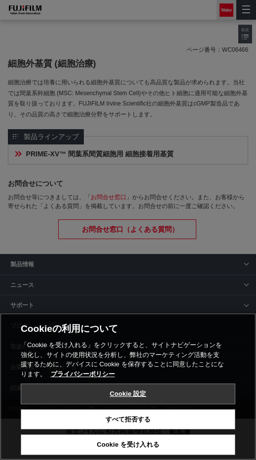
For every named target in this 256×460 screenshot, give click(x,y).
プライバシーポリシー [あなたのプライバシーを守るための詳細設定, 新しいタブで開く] (83, 374)
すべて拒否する (128, 419)
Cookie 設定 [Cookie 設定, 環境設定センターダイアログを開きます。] (128, 393)
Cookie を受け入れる (128, 444)
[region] (128, 386)
